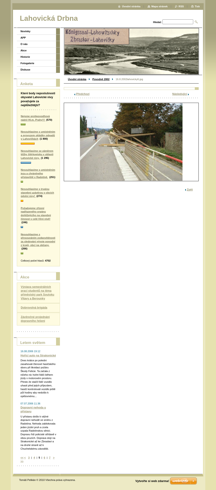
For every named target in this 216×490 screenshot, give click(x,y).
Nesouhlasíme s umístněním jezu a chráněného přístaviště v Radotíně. (38, 173)
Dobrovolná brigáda (34, 307)
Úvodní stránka (77, 79)
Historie (25, 56)
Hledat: (157, 22)
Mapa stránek (159, 6)
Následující (179, 94)
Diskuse (25, 69)
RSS (181, 6)
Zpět (190, 189)
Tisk (197, 6)
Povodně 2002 (101, 79)
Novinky (26, 31)
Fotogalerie (27, 63)
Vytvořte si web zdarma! (152, 481)
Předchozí (83, 94)
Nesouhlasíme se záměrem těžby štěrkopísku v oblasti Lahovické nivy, (37, 154)
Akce (24, 50)
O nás (24, 44)
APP (23, 37)
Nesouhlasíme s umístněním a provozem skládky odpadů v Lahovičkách (38, 135)
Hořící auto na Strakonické (38, 355)
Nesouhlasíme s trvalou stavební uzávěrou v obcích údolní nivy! (37, 192)
